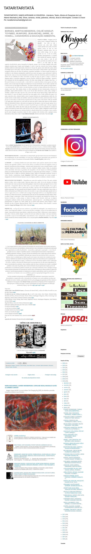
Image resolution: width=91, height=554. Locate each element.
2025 (63, 365)
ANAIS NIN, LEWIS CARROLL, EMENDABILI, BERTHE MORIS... (73, 465)
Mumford (51, 365)
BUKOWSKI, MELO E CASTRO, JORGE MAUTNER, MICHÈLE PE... (74, 454)
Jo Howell (38, 365)
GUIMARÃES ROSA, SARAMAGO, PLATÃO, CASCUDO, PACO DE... (73, 499)
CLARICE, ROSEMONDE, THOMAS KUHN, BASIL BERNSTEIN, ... (73, 410)
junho (65, 396)
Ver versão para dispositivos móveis (31, 377)
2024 (63, 367)
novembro (66, 385)
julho (65, 394)
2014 (63, 521)
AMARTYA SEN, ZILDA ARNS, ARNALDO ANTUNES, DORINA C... (73, 488)
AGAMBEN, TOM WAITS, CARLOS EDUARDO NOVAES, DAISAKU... (73, 510)
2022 (63, 372)
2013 (63, 523)
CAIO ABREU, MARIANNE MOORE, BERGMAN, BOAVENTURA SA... (73, 462)
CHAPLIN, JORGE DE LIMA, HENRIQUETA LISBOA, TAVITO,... (73, 421)
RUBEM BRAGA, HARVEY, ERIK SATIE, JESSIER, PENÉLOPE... (74, 496)
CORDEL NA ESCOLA (20, 435)
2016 (63, 516)
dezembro (66, 383)
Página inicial (31, 374)
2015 (63, 519)
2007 (63, 536)
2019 (63, 379)
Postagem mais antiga (50, 374)
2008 (63, 534)
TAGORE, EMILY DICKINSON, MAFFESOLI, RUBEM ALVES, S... (73, 413)
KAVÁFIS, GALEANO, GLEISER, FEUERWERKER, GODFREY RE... (73, 506)
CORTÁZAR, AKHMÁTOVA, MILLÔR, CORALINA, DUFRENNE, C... (73, 428)
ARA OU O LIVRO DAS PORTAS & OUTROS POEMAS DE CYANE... (73, 492)
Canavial (17, 365)
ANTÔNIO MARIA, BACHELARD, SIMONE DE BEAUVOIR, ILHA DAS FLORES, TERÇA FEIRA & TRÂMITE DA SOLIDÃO (34, 473)
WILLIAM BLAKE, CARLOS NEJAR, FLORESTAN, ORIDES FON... (73, 451)
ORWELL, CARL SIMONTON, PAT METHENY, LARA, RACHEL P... (72, 440)
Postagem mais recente (11, 374)
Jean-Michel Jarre (31, 365)
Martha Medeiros (44, 365)
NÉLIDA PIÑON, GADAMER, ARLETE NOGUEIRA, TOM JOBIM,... (73, 424)
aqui (51, 113)
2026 (63, 363)
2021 (63, 374)
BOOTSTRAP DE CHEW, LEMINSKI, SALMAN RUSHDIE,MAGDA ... (73, 447)
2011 (63, 527)
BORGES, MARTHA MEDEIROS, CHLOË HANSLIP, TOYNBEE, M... (73, 458)
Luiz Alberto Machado (77, 55)
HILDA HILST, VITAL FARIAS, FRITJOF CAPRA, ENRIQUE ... (74, 431)
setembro (66, 389)
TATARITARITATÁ (19, 8)
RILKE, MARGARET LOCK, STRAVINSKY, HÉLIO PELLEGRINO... (71, 436)
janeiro (65, 407)
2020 (63, 376)
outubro (66, 387)
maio (65, 398)
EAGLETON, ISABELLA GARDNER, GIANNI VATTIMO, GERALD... (73, 417)
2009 (63, 532)
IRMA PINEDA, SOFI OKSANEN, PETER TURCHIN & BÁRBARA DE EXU (33, 445)
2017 (63, 514)
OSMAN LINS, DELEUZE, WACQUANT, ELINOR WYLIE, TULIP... (74, 481)
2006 (63, 539)
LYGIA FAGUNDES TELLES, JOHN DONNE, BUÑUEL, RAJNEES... (73, 469)
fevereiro (66, 405)
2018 (63, 381)
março (65, 403)
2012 (63, 525)
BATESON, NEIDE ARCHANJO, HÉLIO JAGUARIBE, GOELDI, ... (74, 444)
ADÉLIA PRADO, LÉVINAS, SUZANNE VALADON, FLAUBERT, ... (73, 473)
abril (65, 401)
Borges (13, 365)
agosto (65, 392)
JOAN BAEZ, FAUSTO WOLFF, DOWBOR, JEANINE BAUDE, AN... (73, 485)
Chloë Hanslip (23, 365)
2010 (63, 530)
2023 (63, 370)
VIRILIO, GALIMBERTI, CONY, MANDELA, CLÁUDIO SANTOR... (73, 503)
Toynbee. (15, 367)
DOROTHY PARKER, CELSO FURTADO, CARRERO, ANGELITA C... (73, 477)
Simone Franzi (9, 367)
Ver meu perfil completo (67, 68)
